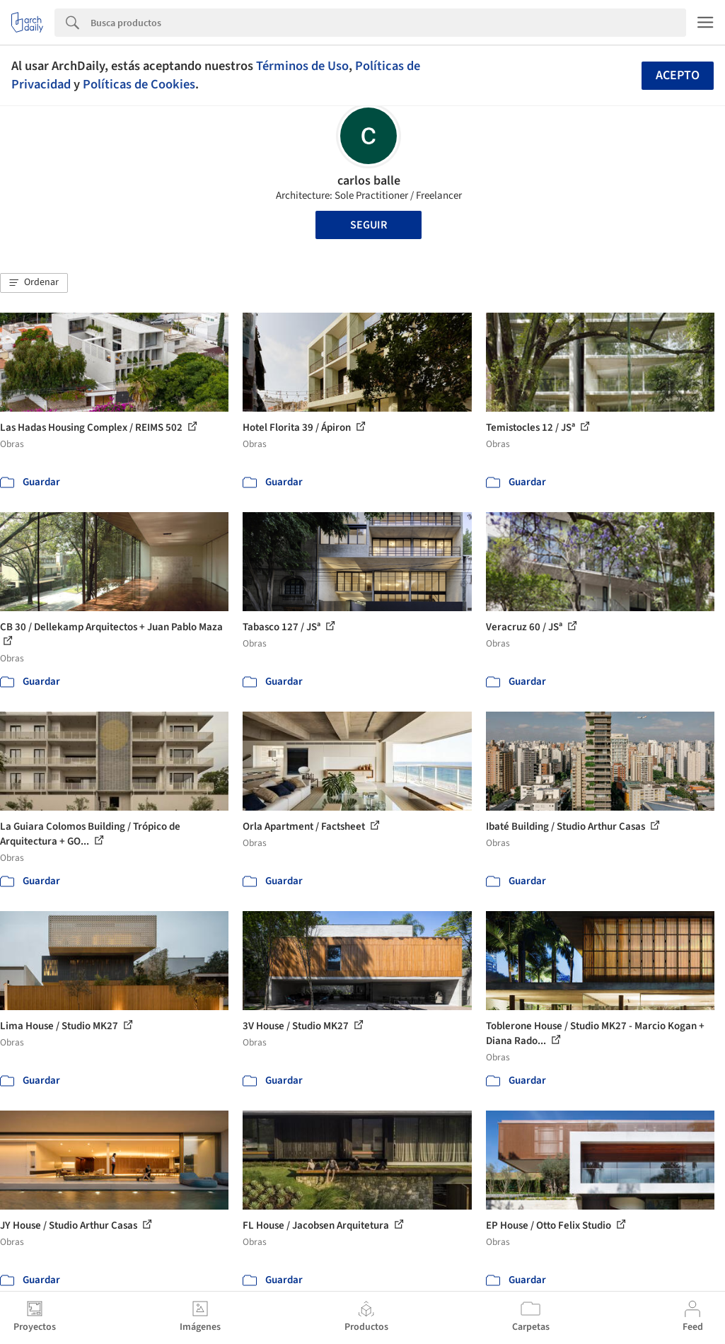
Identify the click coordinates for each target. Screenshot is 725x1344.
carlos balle (368, 181)
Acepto (678, 75)
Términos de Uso (302, 66)
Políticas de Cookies (139, 84)
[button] (34, 283)
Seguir (368, 225)
